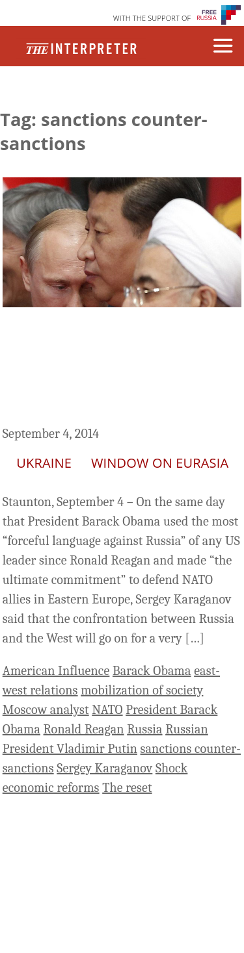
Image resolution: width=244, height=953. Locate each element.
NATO (107, 709)
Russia (144, 729)
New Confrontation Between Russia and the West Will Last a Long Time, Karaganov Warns (115, 368)
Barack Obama (152, 670)
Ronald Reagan (84, 729)
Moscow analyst (46, 709)
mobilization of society (142, 690)
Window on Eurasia (159, 463)
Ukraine (44, 463)
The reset (127, 787)
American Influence (56, 670)
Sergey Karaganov (104, 768)
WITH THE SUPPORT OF (152, 18)
